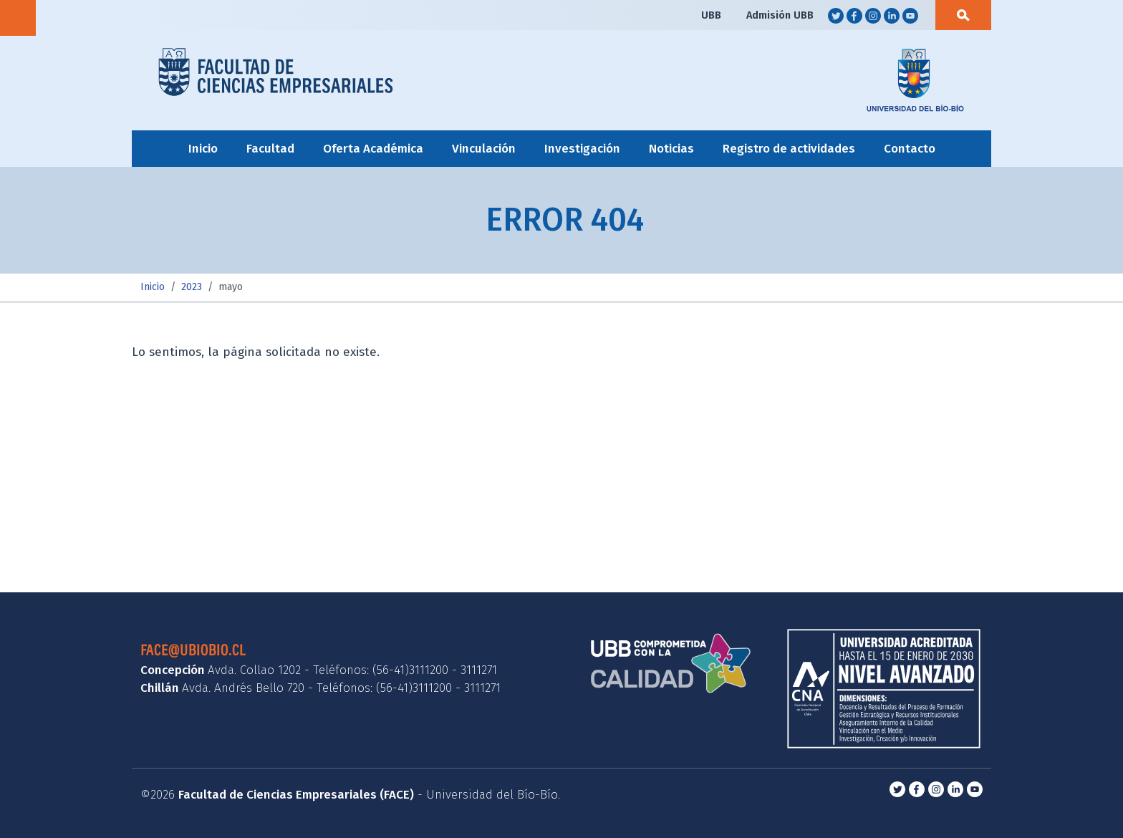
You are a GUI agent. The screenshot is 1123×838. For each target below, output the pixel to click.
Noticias (671, 148)
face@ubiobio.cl (193, 649)
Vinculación (484, 148)
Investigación (582, 148)
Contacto (909, 148)
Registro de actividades (789, 148)
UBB (711, 15)
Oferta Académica (373, 148)
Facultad (270, 148)
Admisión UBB (780, 15)
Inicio (203, 148)
